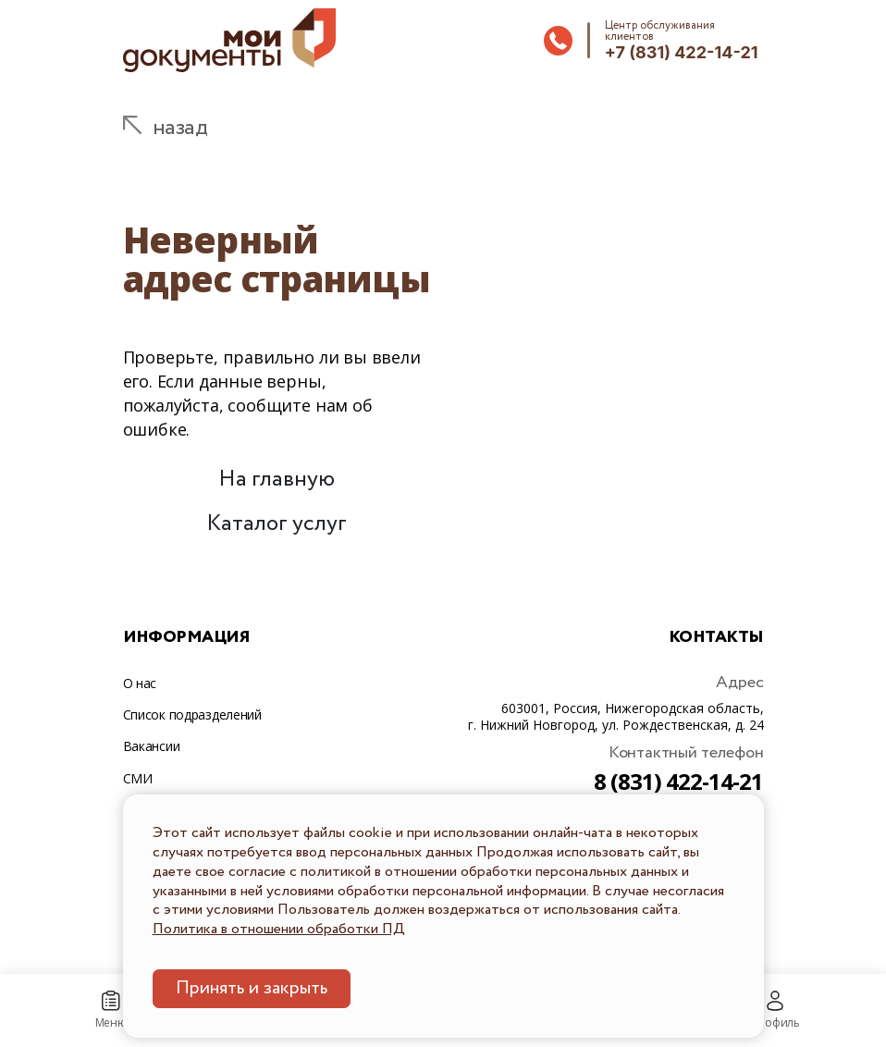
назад (180, 128)
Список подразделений (192, 714)
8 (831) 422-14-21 (679, 781)
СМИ (138, 778)
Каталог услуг (276, 524)
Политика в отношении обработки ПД (279, 929)
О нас (140, 683)
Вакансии (151, 746)
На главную (276, 479)
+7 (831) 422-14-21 (681, 52)
